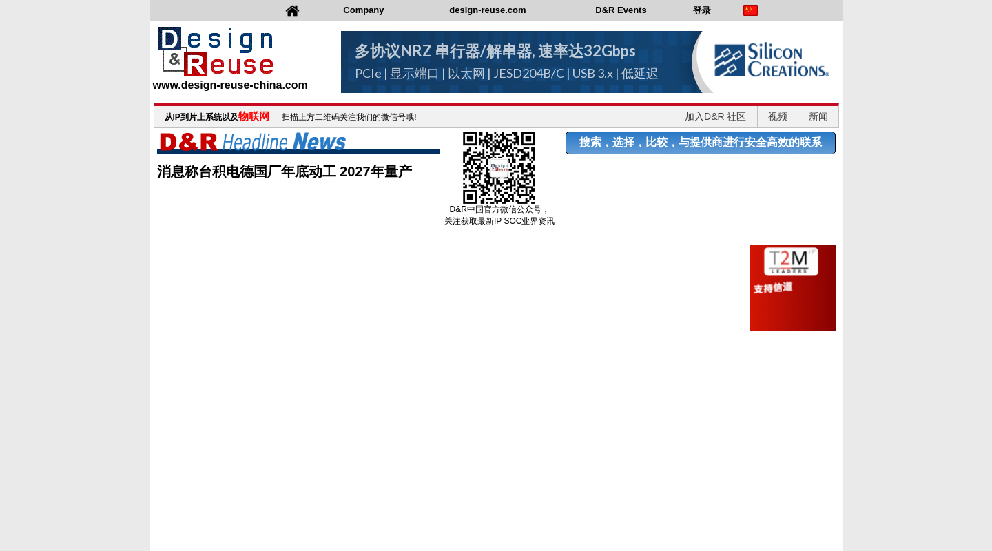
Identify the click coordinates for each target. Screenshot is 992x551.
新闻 (818, 116)
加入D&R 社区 (715, 116)
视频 (777, 116)
